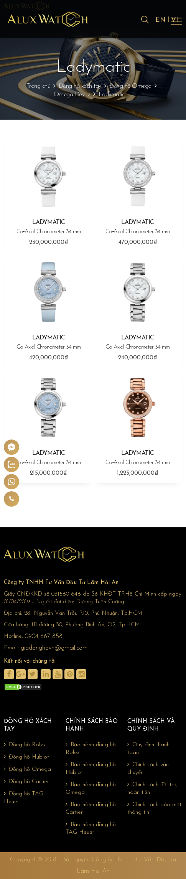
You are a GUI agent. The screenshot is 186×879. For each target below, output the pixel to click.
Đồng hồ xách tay (80, 86)
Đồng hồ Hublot (26, 757)
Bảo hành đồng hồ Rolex (91, 749)
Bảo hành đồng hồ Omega (91, 788)
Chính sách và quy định (151, 725)
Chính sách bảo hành (92, 725)
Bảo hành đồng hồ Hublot (91, 768)
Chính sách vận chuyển (148, 768)
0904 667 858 (44, 637)
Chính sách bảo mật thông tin (154, 808)
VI (174, 20)
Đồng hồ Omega (130, 86)
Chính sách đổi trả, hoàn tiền (152, 788)
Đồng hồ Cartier (26, 782)
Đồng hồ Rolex (25, 745)
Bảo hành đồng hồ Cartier (91, 808)
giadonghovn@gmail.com (54, 648)
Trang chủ (38, 86)
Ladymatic (112, 95)
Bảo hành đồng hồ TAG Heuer (91, 828)
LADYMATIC (48, 227)
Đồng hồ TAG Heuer (23, 798)
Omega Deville (72, 95)
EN (160, 20)
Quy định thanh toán (148, 749)
